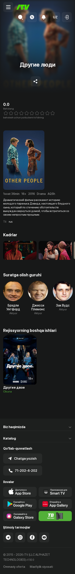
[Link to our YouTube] (44, 537)
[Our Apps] (55, 492)
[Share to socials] (36, 81)
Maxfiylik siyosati (41, 567)
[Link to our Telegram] (8, 537)
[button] (55, 17)
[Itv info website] (55, 516)
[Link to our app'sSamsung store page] (20, 516)
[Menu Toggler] (8, 7)
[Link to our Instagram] (20, 537)
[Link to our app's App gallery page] (55, 504)
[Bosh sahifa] (23, 7)
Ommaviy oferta (14, 567)
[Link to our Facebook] (32, 537)
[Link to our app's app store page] (20, 492)
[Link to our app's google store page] (20, 504)
